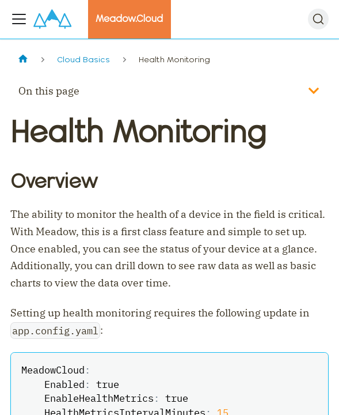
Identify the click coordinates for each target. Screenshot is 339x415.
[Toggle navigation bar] (19, 19)
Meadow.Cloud (129, 18)
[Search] (318, 19)
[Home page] (22, 60)
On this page (48, 90)
